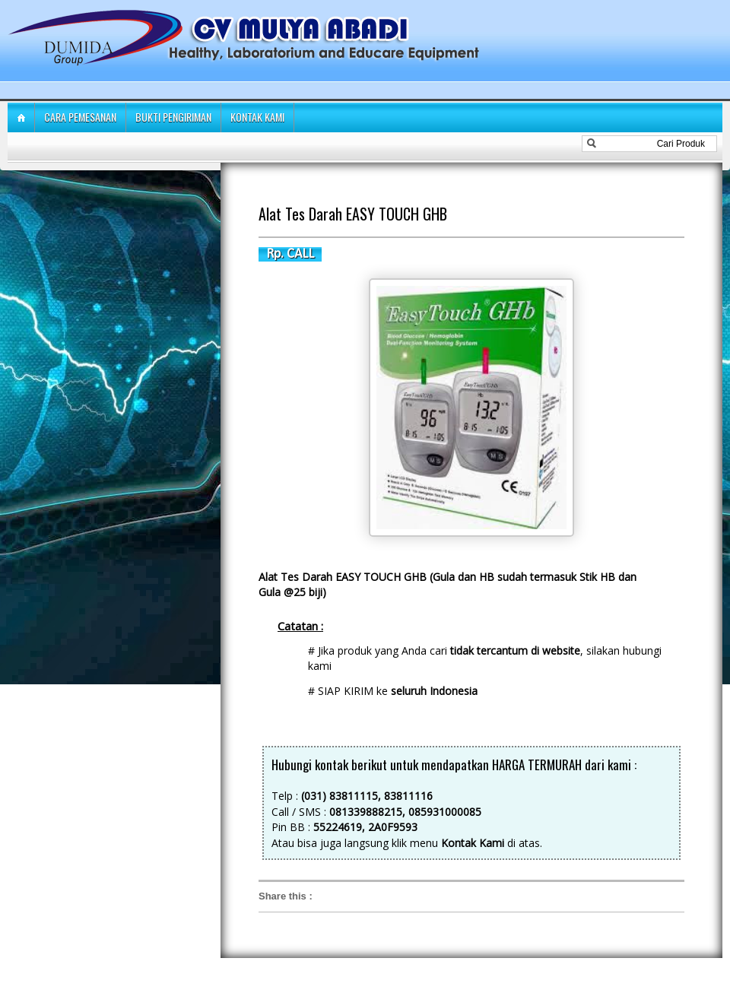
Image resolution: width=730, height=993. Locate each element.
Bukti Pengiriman (173, 117)
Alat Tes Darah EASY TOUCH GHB (353, 213)
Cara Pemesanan (80, 117)
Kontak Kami (257, 117)
